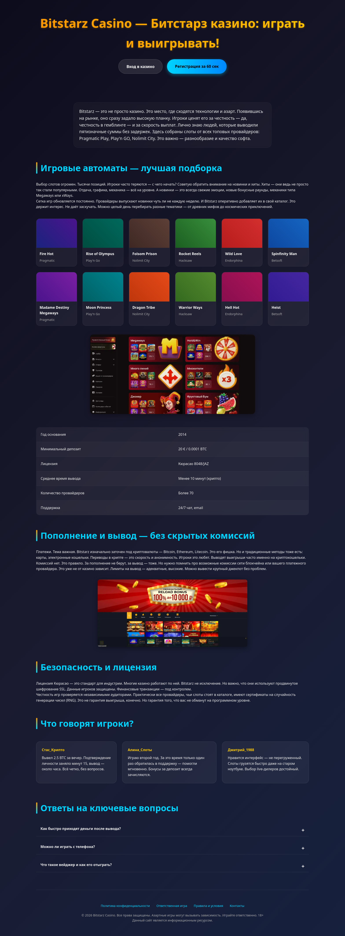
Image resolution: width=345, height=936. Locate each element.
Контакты (237, 906)
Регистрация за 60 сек (197, 66)
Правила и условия (208, 906)
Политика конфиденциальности (125, 906)
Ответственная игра (171, 906)
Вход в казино (140, 66)
